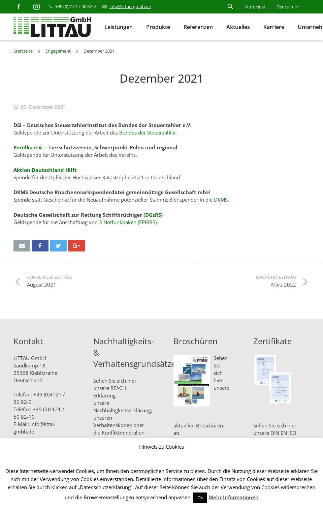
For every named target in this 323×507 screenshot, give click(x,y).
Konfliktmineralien (123, 432)
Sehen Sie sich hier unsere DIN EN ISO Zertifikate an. (274, 433)
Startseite (23, 51)
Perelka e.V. (28, 147)
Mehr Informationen (233, 497)
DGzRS (153, 214)
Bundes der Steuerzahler (147, 132)
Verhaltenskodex (112, 425)
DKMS (221, 199)
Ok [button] (200, 498)
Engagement (58, 51)
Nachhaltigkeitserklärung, (122, 410)
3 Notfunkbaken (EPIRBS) (128, 222)
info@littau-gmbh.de (130, 6)
